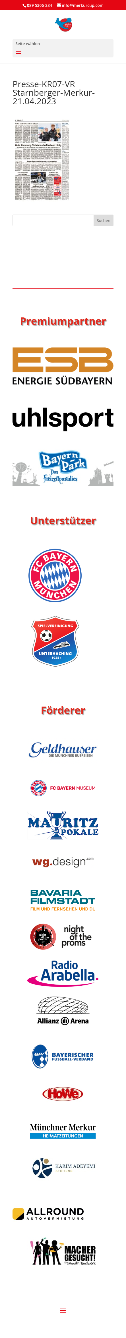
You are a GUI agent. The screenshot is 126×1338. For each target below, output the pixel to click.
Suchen (103, 220)
